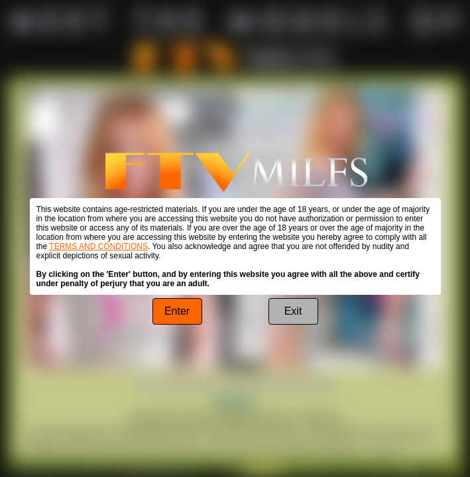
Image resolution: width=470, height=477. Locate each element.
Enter (177, 311)
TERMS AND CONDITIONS (98, 246)
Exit (293, 311)
